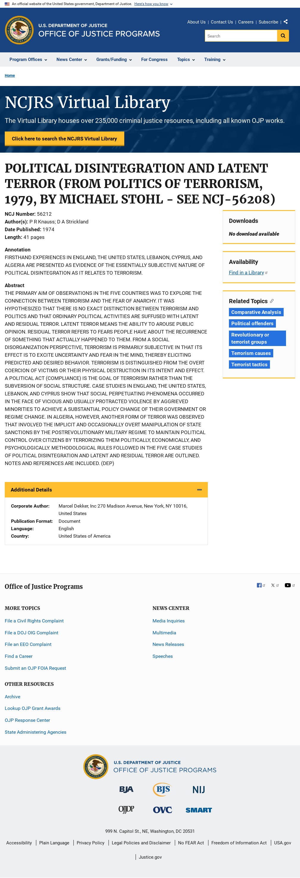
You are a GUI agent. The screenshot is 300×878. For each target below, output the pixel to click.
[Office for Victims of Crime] (162, 810)
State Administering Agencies (35, 732)
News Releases (168, 644)
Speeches (163, 656)
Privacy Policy (90, 843)
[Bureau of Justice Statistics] (162, 794)
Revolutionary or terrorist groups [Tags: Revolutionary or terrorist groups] (250, 338)
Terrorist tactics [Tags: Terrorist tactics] (249, 364)
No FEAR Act (191, 843)
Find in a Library (248, 273)
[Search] (241, 36)
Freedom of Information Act (239, 843)
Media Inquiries (169, 621)
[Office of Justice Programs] (19, 30)
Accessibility (19, 843)
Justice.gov (150, 857)
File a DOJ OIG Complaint (31, 633)
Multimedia (164, 633)
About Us (196, 22)
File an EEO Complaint (28, 644)
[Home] (99, 30)
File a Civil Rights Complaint (34, 621)
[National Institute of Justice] (199, 787)
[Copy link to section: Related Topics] (271, 300)
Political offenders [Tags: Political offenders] (252, 323)
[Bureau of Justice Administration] (126, 787)
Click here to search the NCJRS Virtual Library (64, 139)
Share (287, 23)
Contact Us (222, 22)
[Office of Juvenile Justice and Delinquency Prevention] (126, 811)
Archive (12, 696)
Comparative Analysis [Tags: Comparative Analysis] (256, 312)
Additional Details (31, 490)
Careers (246, 22)
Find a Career (18, 656)
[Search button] (283, 36)
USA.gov (282, 843)
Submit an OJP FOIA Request (35, 668)
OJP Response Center (27, 720)
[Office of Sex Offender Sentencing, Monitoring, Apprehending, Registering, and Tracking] (199, 808)
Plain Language (54, 843)
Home (10, 75)
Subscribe (268, 22)
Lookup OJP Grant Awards (32, 708)
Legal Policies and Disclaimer (141, 843)
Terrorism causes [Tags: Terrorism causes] (251, 353)
